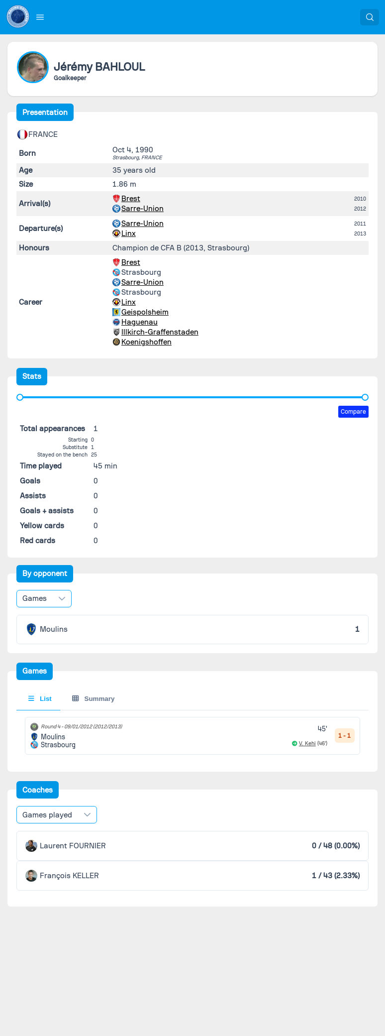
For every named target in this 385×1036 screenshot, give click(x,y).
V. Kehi (307, 743)
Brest (130, 198)
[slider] (19, 397)
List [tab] (40, 698)
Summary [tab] (93, 698)
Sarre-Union (142, 208)
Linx (128, 233)
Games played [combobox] (47, 814)
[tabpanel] (193, 736)
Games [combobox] (34, 598)
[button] (40, 16)
